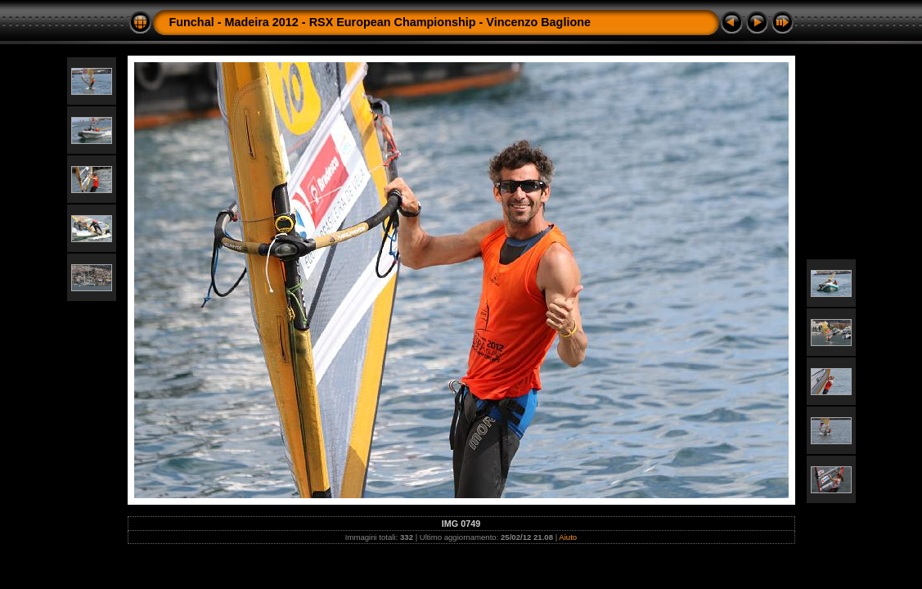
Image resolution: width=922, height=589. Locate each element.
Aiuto (568, 537)
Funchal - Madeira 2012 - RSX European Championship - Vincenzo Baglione (380, 22)
